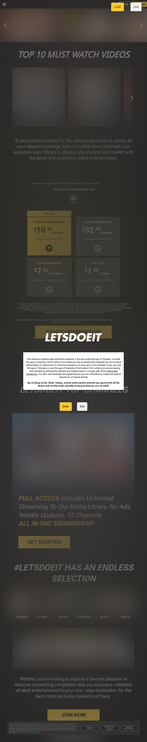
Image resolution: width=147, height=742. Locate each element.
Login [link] (117, 6)
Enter (66, 406)
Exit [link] (82, 406)
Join (136, 6)
